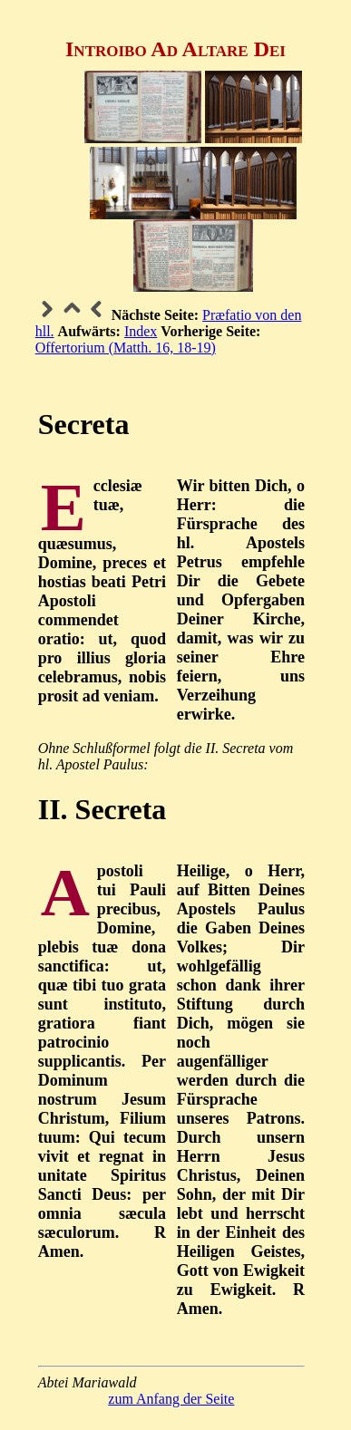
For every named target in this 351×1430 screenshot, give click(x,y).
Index (140, 331)
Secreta (84, 424)
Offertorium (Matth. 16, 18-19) (125, 347)
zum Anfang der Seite (171, 1398)
